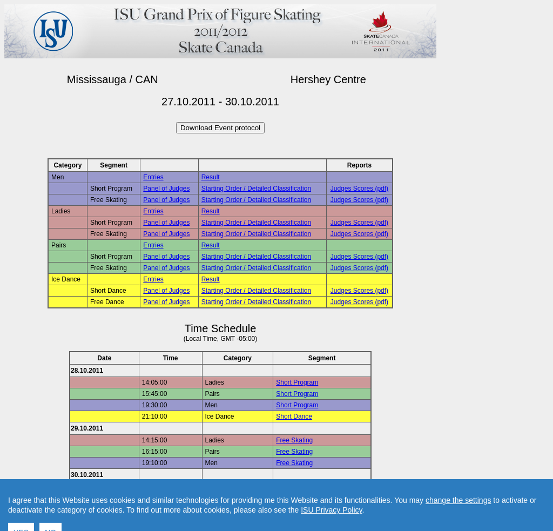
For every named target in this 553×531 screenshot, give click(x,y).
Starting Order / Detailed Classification (256, 188)
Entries (153, 177)
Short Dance (294, 416)
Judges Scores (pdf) (359, 188)
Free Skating (294, 440)
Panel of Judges (166, 188)
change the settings (458, 526)
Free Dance (293, 486)
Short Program (297, 382)
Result (210, 177)
